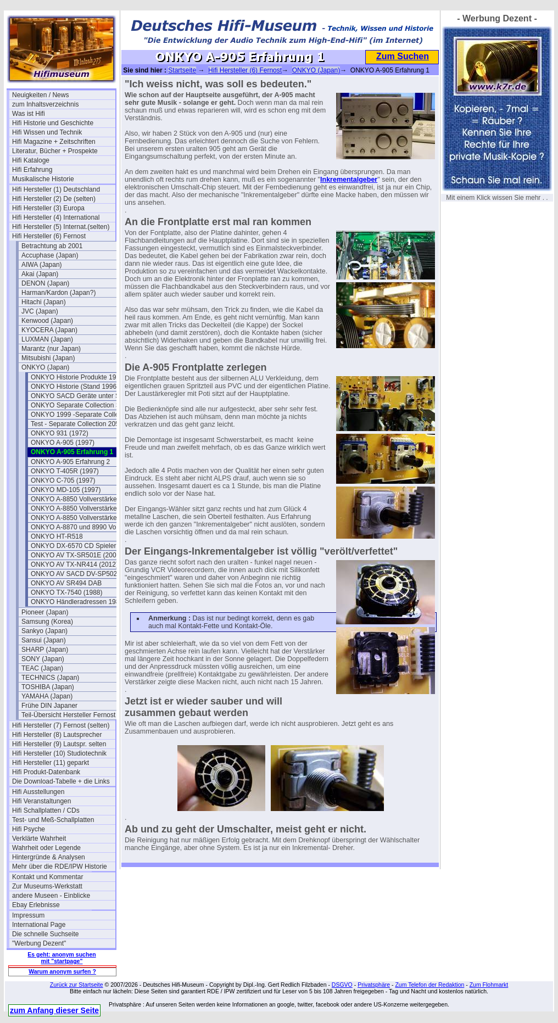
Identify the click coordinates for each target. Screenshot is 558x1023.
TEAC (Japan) (42, 668)
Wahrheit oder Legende (46, 848)
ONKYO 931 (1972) (59, 433)
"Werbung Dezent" (39, 943)
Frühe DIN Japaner (49, 705)
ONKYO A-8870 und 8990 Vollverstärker (82, 527)
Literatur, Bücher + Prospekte (55, 151)
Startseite (182, 70)
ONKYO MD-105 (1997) (66, 490)
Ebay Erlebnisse (36, 905)
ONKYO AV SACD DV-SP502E (76, 574)
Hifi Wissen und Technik (47, 132)
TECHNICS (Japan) (50, 677)
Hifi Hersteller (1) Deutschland (56, 189)
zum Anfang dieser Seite (54, 1010)
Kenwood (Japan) (47, 321)
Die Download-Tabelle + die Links (61, 781)
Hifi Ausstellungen (38, 792)
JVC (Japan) (39, 311)
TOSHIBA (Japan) (47, 687)
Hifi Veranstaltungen (41, 801)
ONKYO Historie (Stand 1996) (75, 386)
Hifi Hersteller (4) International (55, 217)
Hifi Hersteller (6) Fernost (49, 236)
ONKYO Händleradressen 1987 (77, 602)
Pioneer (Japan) (44, 612)
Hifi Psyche (28, 829)
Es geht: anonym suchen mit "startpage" (61, 957)
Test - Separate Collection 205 (75, 424)
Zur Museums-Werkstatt (47, 886)
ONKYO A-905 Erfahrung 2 (70, 462)
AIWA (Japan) (41, 265)
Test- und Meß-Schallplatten (53, 820)
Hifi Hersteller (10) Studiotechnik (59, 753)
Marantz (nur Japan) (51, 349)
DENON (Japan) (45, 283)
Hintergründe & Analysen (48, 857)
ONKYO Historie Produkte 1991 (77, 377)
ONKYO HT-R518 (57, 536)
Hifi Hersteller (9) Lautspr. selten (59, 744)
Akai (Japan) (39, 274)
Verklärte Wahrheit (39, 838)
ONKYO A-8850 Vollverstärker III (78, 518)
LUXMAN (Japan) (47, 339)
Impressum (28, 915)
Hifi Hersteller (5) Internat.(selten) (60, 227)
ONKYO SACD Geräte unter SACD (82, 396)
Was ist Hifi (28, 114)
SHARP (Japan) (44, 649)
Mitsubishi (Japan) (48, 358)
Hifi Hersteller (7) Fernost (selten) (60, 725)
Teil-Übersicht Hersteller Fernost (68, 715)
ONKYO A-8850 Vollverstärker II (78, 508)
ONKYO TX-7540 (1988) (67, 592)
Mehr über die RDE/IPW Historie (59, 866)
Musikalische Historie (43, 179)
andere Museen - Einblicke (51, 895)
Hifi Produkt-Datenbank (46, 772)
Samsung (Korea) (47, 621)
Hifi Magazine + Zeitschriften (54, 142)
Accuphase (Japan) (49, 255)
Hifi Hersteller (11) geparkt (50, 763)
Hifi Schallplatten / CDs (46, 810)
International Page (38, 925)
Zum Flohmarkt (489, 984)
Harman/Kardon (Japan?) (58, 293)
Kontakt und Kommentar (47, 877)
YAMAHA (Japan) (46, 696)
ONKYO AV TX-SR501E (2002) (76, 555)
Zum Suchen (402, 56)
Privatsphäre (374, 984)
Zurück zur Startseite (76, 984)
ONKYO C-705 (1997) (63, 480)
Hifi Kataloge (30, 160)
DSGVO (342, 984)
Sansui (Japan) (43, 640)
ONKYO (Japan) (45, 367)
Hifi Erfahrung (32, 170)
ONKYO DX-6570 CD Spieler (73, 546)
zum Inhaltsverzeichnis (45, 104)
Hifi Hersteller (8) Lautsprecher (57, 735)
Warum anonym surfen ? (62, 971)
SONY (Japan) (42, 659)
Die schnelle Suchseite (45, 934)
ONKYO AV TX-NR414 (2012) (74, 564)
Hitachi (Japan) (43, 302)
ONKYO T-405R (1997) (65, 471)
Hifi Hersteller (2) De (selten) (54, 199)
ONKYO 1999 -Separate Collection (81, 414)
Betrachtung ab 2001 (51, 246)
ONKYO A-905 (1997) (62, 442)
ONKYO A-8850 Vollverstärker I (76, 499)
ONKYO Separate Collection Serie (81, 405)
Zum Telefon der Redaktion (429, 984)
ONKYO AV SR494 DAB (66, 583)
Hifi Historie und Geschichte (52, 123)
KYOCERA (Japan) (49, 330)
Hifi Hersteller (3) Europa (48, 208)
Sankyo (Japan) (44, 631)
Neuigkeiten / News (40, 95)
